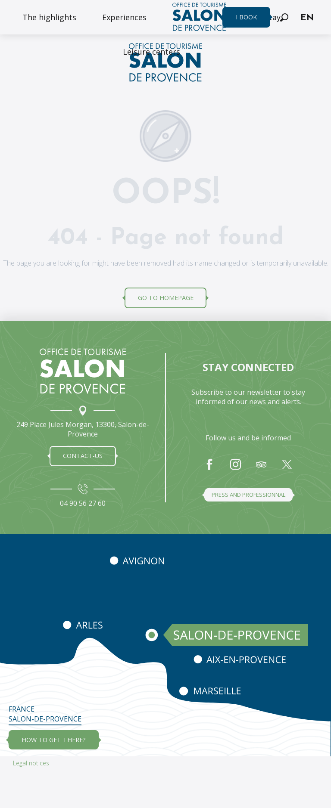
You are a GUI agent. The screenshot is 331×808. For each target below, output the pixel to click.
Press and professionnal (248, 494)
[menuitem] (49, 17)
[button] (284, 17)
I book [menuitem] (246, 17)
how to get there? (54, 740)
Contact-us (83, 456)
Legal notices (31, 763)
